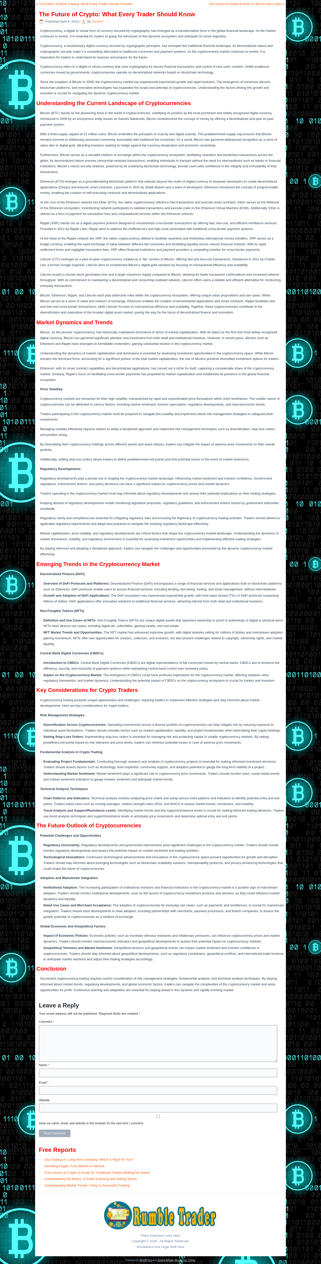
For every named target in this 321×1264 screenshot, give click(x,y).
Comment (46, 1021)
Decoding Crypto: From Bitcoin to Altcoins (74, 1166)
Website (44, 1100)
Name (44, 1065)
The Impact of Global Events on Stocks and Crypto (245, 4)
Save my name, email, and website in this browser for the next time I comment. (91, 1123)
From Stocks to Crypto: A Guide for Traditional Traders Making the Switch (97, 1172)
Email (43, 1082)
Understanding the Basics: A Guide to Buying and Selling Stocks (90, 1179)
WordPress (145, 1260)
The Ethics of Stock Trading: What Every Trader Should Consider (86, 4)
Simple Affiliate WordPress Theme (176, 1260)
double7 (97, 21)
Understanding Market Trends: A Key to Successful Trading (87, 1185)
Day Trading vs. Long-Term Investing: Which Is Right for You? (88, 1159)
